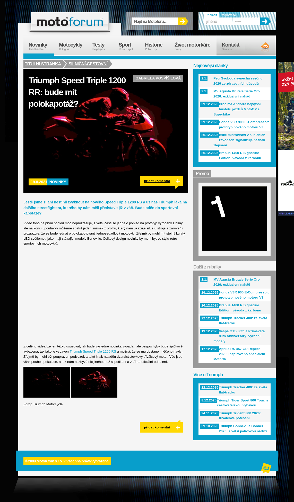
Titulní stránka (42, 64)
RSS (261, 47)
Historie (157, 46)
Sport (129, 46)
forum (69, 21)
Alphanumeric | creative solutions (266, 468)
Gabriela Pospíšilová (158, 78)
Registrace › (229, 14)
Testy (103, 46)
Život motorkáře (196, 46)
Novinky (57, 182)
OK (183, 21)
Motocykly (73, 46)
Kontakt (234, 46)
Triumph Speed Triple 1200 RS (93, 351)
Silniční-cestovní (88, 64)
